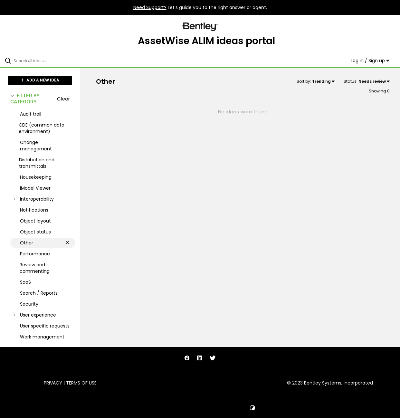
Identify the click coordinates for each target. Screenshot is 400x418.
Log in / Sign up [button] (370, 60)
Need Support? (150, 7)
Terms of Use (81, 383)
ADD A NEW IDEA (40, 80)
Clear (63, 98)
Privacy (53, 383)
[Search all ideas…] (48, 60)
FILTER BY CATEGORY (25, 98)
